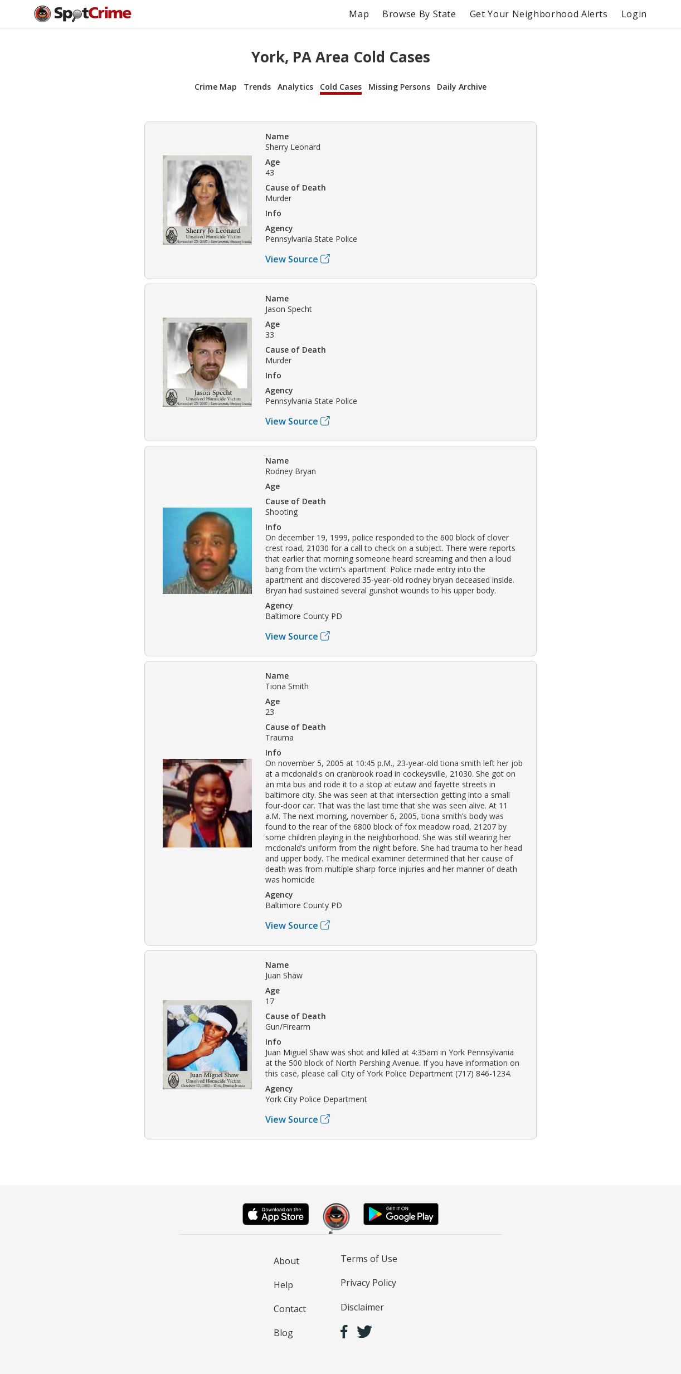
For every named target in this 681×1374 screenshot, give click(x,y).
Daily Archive (462, 86)
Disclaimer (362, 1307)
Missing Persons (399, 86)
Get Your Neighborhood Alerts (539, 14)
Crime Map (215, 86)
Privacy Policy (368, 1282)
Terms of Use (368, 1259)
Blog (283, 1333)
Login (634, 14)
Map (359, 14)
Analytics (295, 86)
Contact (290, 1309)
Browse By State (419, 14)
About (286, 1261)
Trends (257, 86)
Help (283, 1285)
